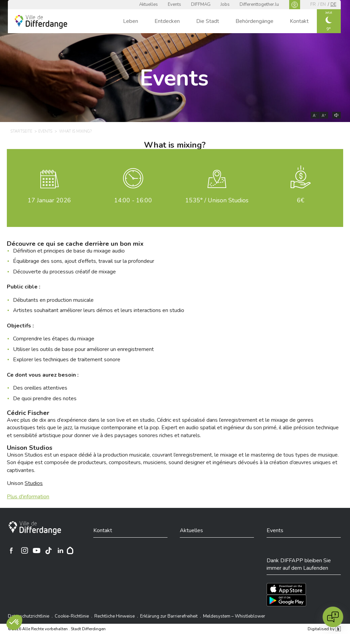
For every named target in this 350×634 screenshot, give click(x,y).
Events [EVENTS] (45, 131)
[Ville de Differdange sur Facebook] (11, 550)
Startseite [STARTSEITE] (21, 131)
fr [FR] (313, 4)
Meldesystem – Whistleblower (234, 616)
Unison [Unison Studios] (25, 483)
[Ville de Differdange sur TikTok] (48, 550)
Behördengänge (254, 21)
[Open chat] (333, 617)
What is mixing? (175, 145)
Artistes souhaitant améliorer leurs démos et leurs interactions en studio (98, 310)
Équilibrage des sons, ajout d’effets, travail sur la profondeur (83, 261)
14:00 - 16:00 (133, 200)
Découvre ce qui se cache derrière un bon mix (75, 244)
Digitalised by (324, 629)
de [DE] (333, 4)
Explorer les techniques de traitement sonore (66, 359)
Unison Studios (29, 448)
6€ (300, 200)
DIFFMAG (201, 4)
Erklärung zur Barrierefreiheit (169, 616)
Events (174, 4)
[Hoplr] (70, 550)
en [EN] (323, 4)
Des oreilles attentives (40, 388)
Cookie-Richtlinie (72, 616)
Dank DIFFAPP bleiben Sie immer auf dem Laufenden (299, 564)
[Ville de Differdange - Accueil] (41, 22)
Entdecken (167, 21)
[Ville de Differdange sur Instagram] (24, 550)
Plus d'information (28, 496)
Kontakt (299, 21)
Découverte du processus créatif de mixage (64, 271)
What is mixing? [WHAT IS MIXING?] (75, 131)
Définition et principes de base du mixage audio (69, 251)
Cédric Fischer (28, 413)
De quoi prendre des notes (45, 398)
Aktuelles (148, 4)
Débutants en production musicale (53, 300)
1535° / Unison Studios (216, 200)
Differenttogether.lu (259, 4)
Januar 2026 (49, 200)
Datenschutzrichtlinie (28, 616)
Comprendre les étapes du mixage (53, 338)
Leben (130, 21)
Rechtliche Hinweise (114, 616)
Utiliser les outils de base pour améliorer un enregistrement (83, 349)
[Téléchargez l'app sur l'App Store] (286, 589)
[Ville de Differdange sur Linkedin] (60, 550)
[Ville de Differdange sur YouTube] (36, 550)
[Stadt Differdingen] (35, 528)
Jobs (225, 4)
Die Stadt (207, 21)
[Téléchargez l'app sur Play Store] (286, 600)
